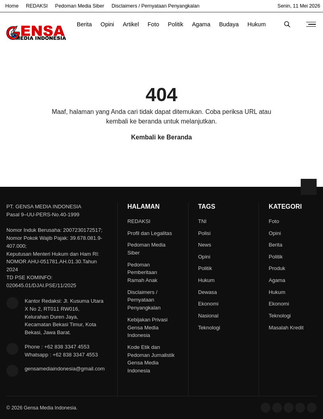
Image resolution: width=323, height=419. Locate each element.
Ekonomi (208, 304)
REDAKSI (37, 6)
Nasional (208, 316)
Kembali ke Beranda (161, 137)
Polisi (204, 233)
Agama (201, 24)
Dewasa (207, 292)
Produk (277, 268)
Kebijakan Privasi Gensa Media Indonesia (147, 328)
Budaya (229, 24)
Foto (153, 24)
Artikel (131, 24)
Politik (175, 24)
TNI (202, 221)
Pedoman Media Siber (79, 6)
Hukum (256, 24)
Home (11, 6)
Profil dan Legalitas (149, 233)
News (204, 245)
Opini (107, 24)
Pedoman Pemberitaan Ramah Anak (142, 273)
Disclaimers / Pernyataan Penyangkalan (156, 6)
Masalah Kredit (286, 328)
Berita (84, 24)
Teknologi (209, 328)
